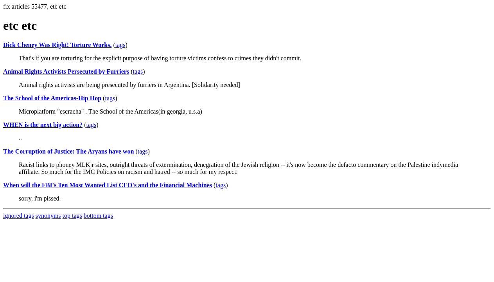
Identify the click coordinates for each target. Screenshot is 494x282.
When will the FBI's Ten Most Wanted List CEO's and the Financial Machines (107, 185)
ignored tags (18, 215)
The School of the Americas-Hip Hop (52, 98)
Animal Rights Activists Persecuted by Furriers (66, 71)
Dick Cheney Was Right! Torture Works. (57, 45)
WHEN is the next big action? (43, 124)
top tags (72, 215)
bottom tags (98, 215)
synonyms (48, 215)
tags (120, 45)
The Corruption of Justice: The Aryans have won (68, 151)
